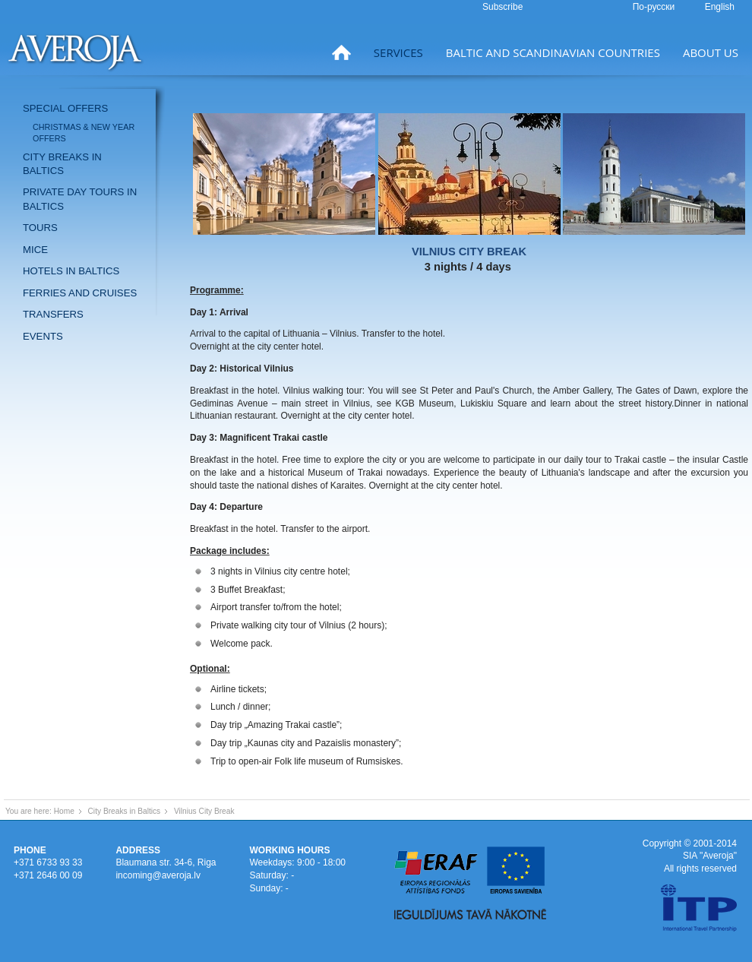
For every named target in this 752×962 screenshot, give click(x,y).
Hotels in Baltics (71, 271)
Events (43, 336)
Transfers (53, 314)
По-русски (655, 7)
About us (710, 52)
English (720, 7)
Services (398, 52)
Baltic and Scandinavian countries (553, 52)
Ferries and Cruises (80, 293)
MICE (35, 249)
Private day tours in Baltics (80, 198)
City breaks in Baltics (62, 163)
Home (64, 811)
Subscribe (502, 7)
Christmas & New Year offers (83, 132)
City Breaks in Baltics (124, 811)
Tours (40, 227)
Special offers (65, 108)
